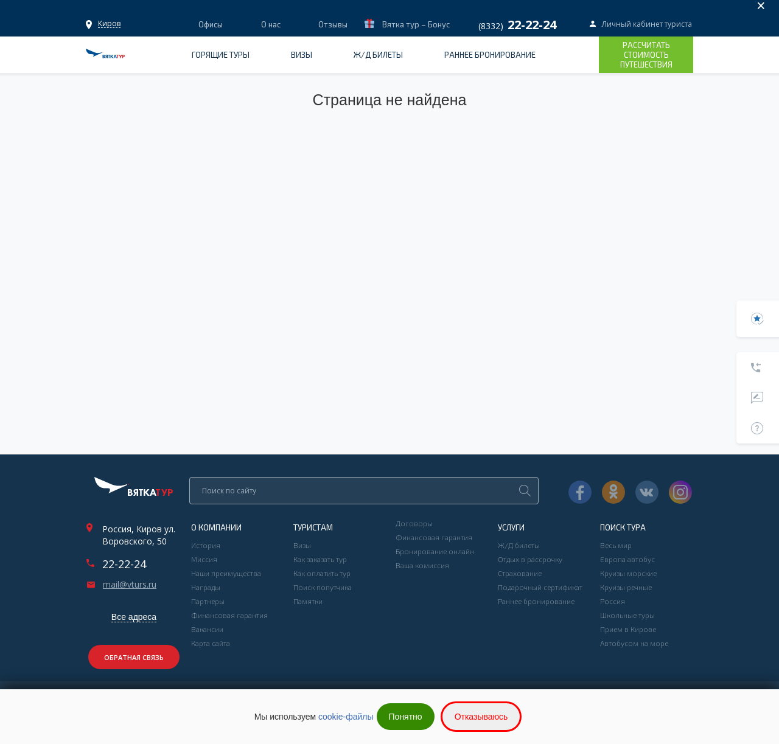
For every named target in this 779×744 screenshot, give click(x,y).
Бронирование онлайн (435, 551)
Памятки (308, 601)
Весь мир (616, 545)
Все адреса (133, 617)
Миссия (204, 559)
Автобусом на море (634, 643)
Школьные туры (627, 615)
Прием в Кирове (628, 629)
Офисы (109, 23)
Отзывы (333, 24)
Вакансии (207, 629)
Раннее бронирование (490, 55)
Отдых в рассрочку (530, 559)
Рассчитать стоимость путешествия (646, 54)
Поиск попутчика (322, 587)
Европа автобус (627, 559)
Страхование (520, 573)
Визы (301, 55)
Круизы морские (628, 573)
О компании (216, 527)
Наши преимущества (226, 573)
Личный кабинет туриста (647, 24)
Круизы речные (626, 587)
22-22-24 (124, 563)
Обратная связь (134, 657)
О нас (271, 24)
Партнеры (208, 601)
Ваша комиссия (422, 565)
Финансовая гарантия (229, 615)
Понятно (405, 716)
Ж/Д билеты (378, 55)
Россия (612, 601)
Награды (205, 587)
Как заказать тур (320, 559)
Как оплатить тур (322, 573)
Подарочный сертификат (540, 587)
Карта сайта (210, 643)
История (205, 545)
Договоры (414, 523)
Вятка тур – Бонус (415, 24)
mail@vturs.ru (129, 584)
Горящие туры (221, 55)
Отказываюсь (481, 716)
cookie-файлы (346, 716)
